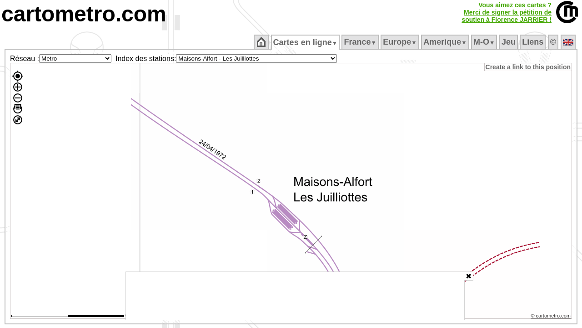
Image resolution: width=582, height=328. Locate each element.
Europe (400, 41)
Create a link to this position (528, 67)
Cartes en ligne (306, 42)
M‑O (485, 41)
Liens (533, 41)
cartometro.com (83, 14)
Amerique (445, 41)
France (361, 41)
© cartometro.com (552, 317)
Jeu (509, 41)
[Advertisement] (295, 296)
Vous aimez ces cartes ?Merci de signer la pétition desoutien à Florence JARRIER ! (507, 12)
